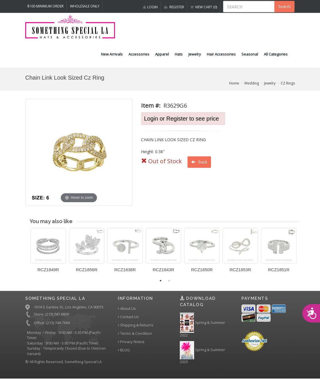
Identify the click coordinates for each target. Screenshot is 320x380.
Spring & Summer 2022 (202, 325)
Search (284, 6)
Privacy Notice (131, 341)
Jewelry (194, 54)
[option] (48, 252)
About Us (127, 308)
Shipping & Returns (135, 325)
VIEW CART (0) (203, 7)
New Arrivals (112, 54)
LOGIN (150, 7)
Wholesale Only (84, 6)
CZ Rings (288, 83)
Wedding (251, 83)
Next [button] (303, 253)
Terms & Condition (135, 333)
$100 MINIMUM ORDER (45, 6)
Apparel (162, 54)
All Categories (276, 54)
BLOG (124, 350)
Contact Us (128, 316)
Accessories (138, 54)
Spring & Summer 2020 (202, 352)
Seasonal (249, 54)
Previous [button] (26, 253)
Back (199, 162)
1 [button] (160, 280)
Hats (179, 54)
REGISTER (174, 7)
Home (234, 83)
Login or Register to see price (181, 118)
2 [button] (169, 280)
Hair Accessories (221, 54)
